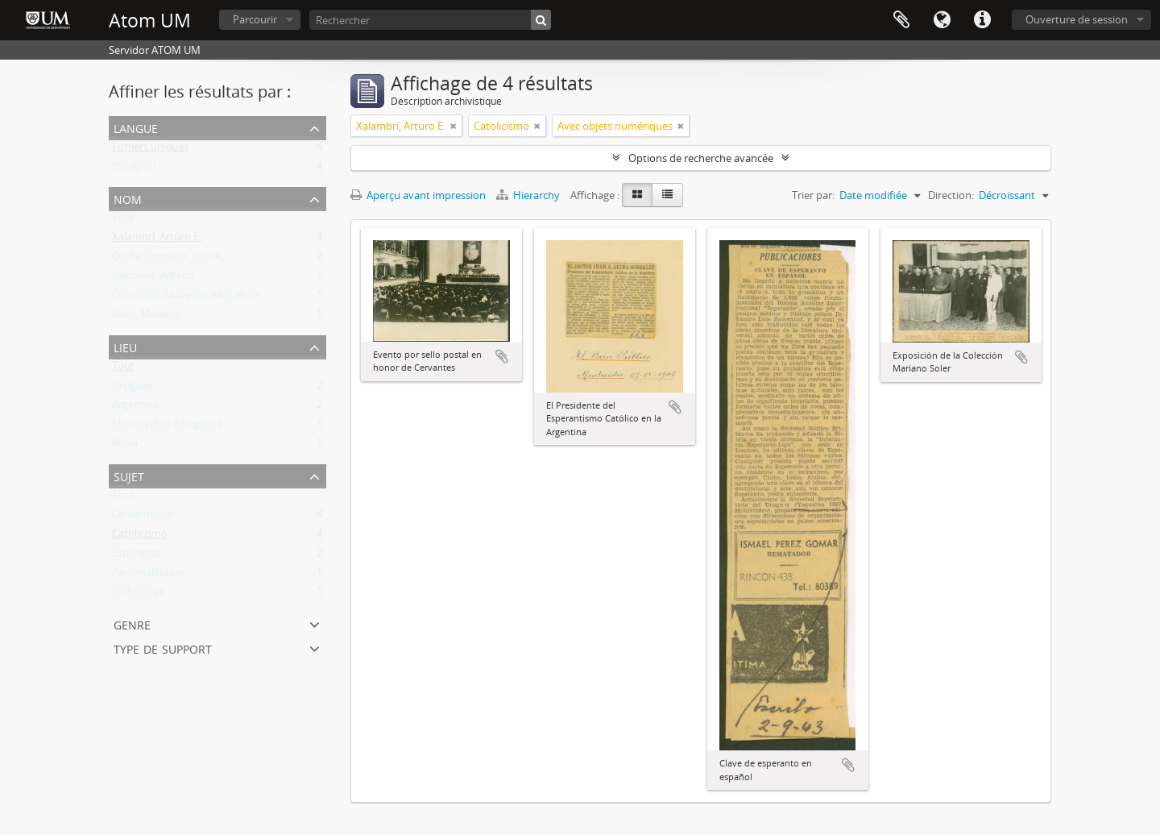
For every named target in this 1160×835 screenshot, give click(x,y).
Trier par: (813, 195)
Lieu (125, 346)
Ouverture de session (1076, 19)
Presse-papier (901, 20)
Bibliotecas (138, 595)
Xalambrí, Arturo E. (156, 240)
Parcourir (255, 19)
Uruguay (132, 388)
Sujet (129, 475)
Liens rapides (982, 20)
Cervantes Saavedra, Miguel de (185, 298)
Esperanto (136, 556)
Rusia (125, 446)
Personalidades (148, 575)
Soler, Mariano (146, 317)
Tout (123, 221)
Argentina (135, 408)
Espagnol (133, 169)
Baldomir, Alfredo (153, 279)
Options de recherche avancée (700, 158)
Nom (128, 198)
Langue (942, 20)
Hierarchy (529, 195)
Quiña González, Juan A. (168, 259)
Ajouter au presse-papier (502, 356)
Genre (132, 623)
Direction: (951, 195)
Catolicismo (140, 537)
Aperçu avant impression (418, 195)
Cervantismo (142, 517)
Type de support (163, 647)
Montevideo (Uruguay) (166, 427)
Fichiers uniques (150, 150)
